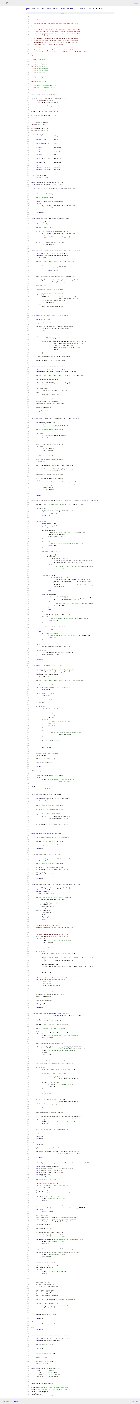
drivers (82, 9)
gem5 (28, 9)
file (62, 13)
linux (38, 9)
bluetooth (90, 9)
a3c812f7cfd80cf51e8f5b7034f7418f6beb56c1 (59, 9)
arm (33, 9)
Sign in (136, 3)
